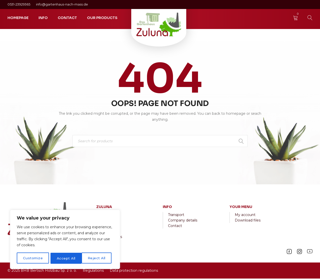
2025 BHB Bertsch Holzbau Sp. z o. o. (44, 271)
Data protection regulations (133, 271)
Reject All (65, 258)
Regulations (93, 271)
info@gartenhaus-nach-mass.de (62, 4)
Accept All (98, 258)
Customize (32, 258)
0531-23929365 (19, 4)
